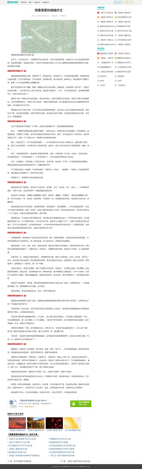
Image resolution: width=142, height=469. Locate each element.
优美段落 (120, 76)
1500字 (102, 85)
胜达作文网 (65, 466)
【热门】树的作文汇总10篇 (19, 442)
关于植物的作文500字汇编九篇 (20, 445)
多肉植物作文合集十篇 (17, 452)
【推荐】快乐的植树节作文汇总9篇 (22, 439)
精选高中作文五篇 (124, 72)
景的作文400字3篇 (106, 31)
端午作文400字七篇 (124, 31)
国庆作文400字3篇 (106, 35)
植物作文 (46, 2)
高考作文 (103, 76)
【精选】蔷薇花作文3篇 (17, 449)
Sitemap (87, 466)
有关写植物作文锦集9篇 (22, 461)
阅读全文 (55, 16)
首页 (30, 2)
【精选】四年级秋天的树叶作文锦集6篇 (23, 455)
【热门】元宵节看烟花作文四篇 (62, 455)
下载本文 (63, 16)
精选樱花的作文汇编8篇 (59, 442)
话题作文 (37, 2)
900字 (102, 81)
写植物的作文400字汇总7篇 (60, 439)
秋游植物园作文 (106, 67)
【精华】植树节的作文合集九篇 (78, 461)
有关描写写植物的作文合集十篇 (62, 452)
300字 (119, 81)
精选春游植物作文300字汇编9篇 (62, 449)
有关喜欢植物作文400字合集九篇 (62, 445)
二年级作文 (121, 85)
